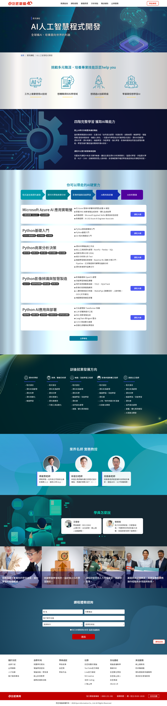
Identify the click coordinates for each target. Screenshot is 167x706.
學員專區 (153, 3)
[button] (99, 536)
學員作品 (62, 672)
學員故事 (62, 664)
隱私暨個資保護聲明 (143, 672)
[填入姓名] (62, 611)
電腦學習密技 (39, 668)
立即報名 (83, 338)
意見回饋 (153, 696)
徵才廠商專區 (13, 676)
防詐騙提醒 (139, 668)
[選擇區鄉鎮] (104, 624)
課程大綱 (137, 214)
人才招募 (12, 672)
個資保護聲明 (94, 629)
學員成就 (63, 660)
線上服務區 (139, 664)
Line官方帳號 (90, 672)
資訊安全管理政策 (142, 676)
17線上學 (88, 684)
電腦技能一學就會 (41, 672)
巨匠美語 (113, 680)
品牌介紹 (12, 664)
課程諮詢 (159, 641)
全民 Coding (89, 680)
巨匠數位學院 (115, 672)
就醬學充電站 (39, 664)
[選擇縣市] (62, 624)
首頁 (22, 55)
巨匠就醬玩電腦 (91, 664)
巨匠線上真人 (115, 676)
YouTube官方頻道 (92, 668)
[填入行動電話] (104, 611)
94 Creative (89, 676)
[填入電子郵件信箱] (83, 618)
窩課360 (113, 668)
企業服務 (12, 668)
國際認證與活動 (40, 680)
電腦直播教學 (115, 664)
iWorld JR (114, 684)
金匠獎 (62, 668)
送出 (83, 636)
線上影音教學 (39, 676)
